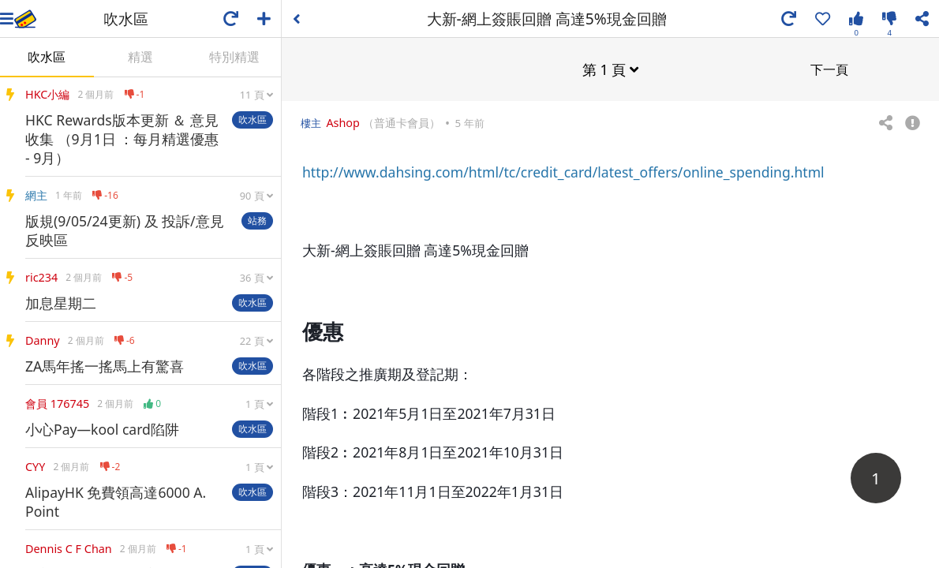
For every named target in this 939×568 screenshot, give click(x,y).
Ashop (343, 121)
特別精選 (234, 56)
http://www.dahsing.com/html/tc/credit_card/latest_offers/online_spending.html (563, 171)
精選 (140, 56)
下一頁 (829, 68)
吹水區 (46, 56)
